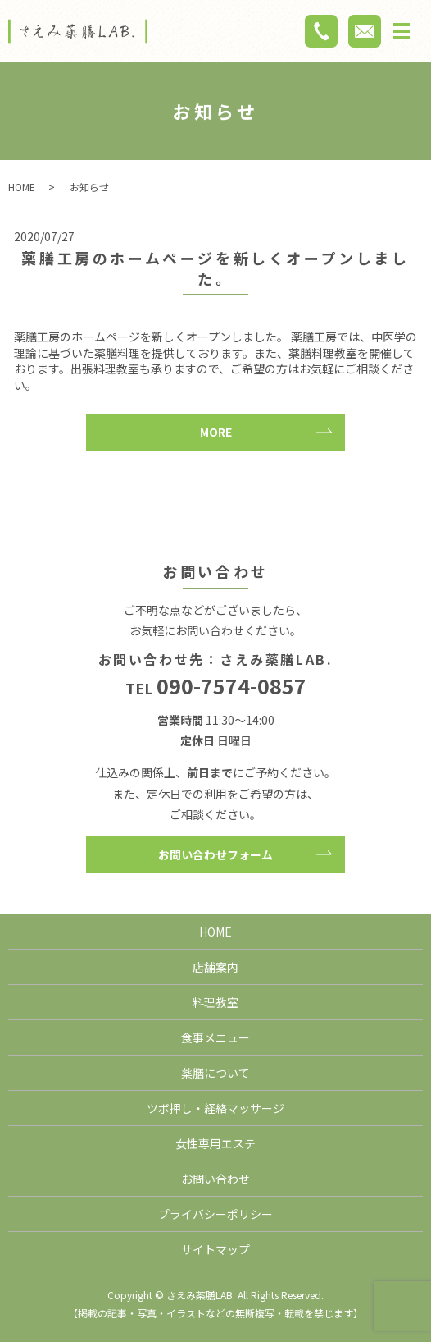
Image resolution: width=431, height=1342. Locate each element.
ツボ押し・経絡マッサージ (215, 1108)
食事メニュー (215, 1037)
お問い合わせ (215, 1178)
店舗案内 (215, 967)
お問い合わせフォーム (215, 854)
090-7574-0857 (231, 685)
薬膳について (215, 1073)
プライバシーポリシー (215, 1214)
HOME (21, 187)
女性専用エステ (215, 1143)
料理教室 (215, 1002)
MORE (216, 432)
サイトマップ (215, 1249)
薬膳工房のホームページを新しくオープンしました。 (215, 268)
